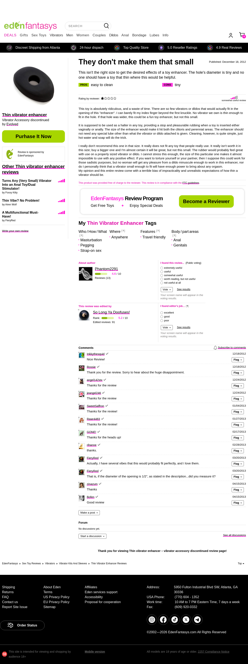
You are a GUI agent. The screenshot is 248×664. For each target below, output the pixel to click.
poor (166, 320)
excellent (169, 312)
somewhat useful (173, 275)
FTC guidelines (190, 182)
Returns (8, 592)
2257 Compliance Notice (213, 651)
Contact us (10, 602)
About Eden (52, 587)
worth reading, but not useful (179, 279)
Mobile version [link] (95, 651)
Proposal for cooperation (103, 602)
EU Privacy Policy (56, 602)
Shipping (8, 587)
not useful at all (172, 282)
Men (69, 35)
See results (183, 289)
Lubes (154, 35)
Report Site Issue (14, 607)
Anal (125, 35)
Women (82, 35)
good (167, 316)
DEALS (10, 35)
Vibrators (56, 35)
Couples (99, 35)
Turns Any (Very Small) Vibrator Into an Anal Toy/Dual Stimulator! (26, 184)
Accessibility (94, 597)
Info (165, 35)
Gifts (24, 35)
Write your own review (15, 230)
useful (167, 271)
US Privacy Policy (56, 597)
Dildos (113, 35)
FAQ (5, 597)
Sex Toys (38, 35)
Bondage (139, 35)
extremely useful (173, 267)
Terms (47, 592)
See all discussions (234, 535)
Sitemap (49, 607)
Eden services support (101, 592)
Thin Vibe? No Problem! (20, 200)
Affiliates (91, 587)
